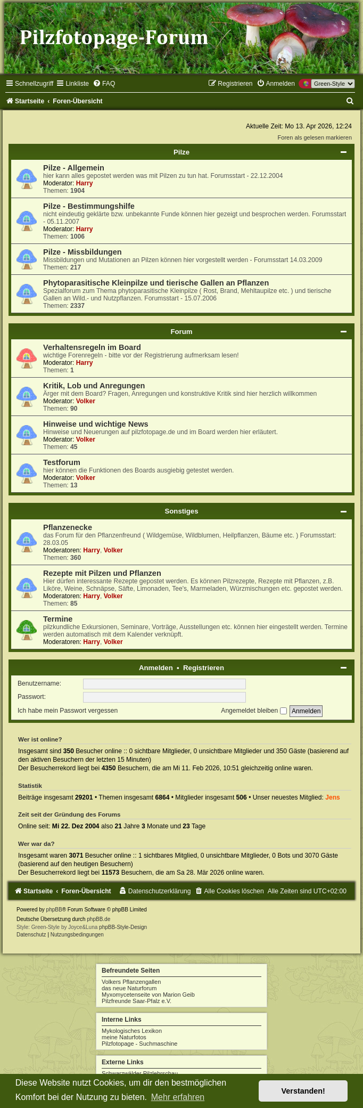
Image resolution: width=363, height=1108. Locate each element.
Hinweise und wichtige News (95, 424)
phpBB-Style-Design (123, 927)
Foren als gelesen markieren (315, 137)
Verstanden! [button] (303, 1091)
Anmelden (156, 668)
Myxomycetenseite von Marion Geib (148, 994)
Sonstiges (181, 511)
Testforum (61, 462)
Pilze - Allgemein (73, 168)
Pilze (181, 152)
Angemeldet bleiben (253, 710)
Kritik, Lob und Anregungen (94, 385)
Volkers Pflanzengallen (131, 982)
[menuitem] (104, 83)
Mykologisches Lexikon (132, 1031)
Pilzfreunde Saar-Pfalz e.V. (136, 1001)
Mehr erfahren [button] (178, 1097)
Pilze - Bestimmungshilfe (89, 206)
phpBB (54, 910)
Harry (84, 183)
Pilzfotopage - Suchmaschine (139, 1043)
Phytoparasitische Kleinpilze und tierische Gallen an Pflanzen (156, 283)
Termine (57, 619)
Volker (85, 401)
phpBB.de (98, 919)
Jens (332, 797)
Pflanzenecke (67, 527)
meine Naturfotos (124, 1037)
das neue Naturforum (129, 988)
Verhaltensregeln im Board (92, 347)
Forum (181, 332)
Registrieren (203, 668)
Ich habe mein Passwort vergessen (68, 710)
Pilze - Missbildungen (82, 252)
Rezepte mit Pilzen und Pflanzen (102, 573)
